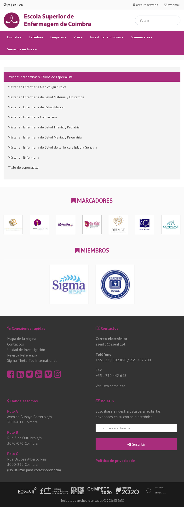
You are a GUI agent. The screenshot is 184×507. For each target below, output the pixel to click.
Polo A (12, 411)
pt (8, 5)
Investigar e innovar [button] (106, 37)
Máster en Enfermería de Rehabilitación (36, 107)
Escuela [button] (14, 37)
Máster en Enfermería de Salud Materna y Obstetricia (46, 97)
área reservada (145, 5)
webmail (172, 5)
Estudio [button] (36, 37)
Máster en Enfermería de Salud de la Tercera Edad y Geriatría (52, 147)
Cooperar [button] (58, 37)
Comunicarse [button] (142, 37)
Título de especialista (23, 167)
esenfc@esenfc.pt (111, 344)
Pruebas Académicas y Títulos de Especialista (40, 77)
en (21, 5)
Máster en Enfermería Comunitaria (32, 117)
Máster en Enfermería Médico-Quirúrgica (37, 87)
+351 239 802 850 (111, 359)
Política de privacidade (115, 460)
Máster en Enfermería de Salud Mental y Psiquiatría (45, 137)
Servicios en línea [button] (22, 49)
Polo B (12, 432)
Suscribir (136, 444)
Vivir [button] (78, 37)
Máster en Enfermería (23, 157)
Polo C (12, 453)
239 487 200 (140, 359)
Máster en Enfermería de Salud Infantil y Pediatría (44, 127)
